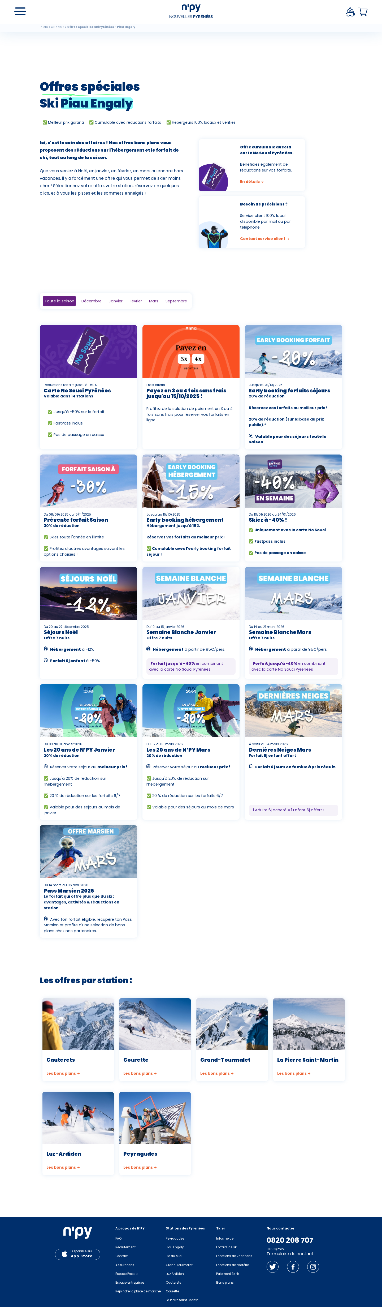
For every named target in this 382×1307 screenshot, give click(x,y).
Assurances (124, 1265)
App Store (82, 1256)
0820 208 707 (290, 1240)
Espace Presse (126, 1274)
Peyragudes (175, 1238)
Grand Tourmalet (179, 1265)
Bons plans (225, 1282)
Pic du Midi (174, 1256)
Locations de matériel (233, 1265)
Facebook (293, 1267)
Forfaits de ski (226, 1247)
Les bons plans (63, 1073)
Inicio (44, 27)
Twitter (273, 1267)
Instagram (313, 1267)
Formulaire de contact (290, 1254)
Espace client (350, 11)
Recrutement (125, 1247)
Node (57, 27)
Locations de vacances (234, 1256)
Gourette (172, 1291)
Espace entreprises (130, 1282)
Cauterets (173, 1282)
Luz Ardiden (175, 1274)
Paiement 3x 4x (228, 1274)
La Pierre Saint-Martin (182, 1300)
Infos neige (224, 1238)
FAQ (118, 1238)
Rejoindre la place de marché (138, 1291)
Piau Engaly (175, 1247)
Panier (363, 12)
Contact (121, 1256)
